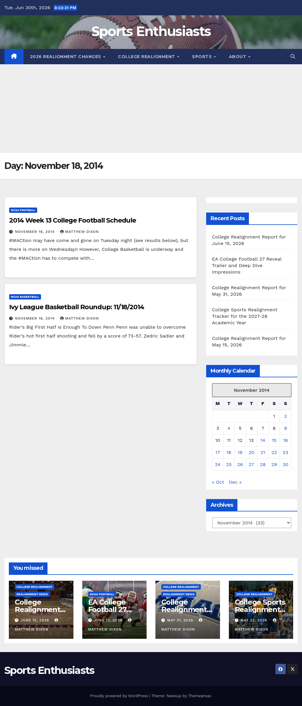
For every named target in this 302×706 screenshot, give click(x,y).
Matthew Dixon (79, 232)
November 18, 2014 (35, 232)
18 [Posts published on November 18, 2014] (228, 452)
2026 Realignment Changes (66, 56)
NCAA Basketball (25, 296)
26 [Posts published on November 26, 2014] (240, 464)
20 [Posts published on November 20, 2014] (251, 452)
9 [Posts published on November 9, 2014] (285, 428)
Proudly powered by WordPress (119, 696)
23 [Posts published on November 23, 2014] (285, 452)
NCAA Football (23, 210)
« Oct (218, 482)
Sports (202, 56)
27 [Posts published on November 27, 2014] (251, 464)
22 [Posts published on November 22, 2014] (274, 452)
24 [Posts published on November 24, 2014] (218, 464)
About (238, 56)
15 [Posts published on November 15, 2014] (274, 440)
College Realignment (147, 56)
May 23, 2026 (254, 620)
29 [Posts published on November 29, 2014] (274, 464)
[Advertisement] (151, 108)
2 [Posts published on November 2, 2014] (285, 416)
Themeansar (199, 696)
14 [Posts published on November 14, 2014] (262, 440)
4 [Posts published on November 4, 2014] (228, 428)
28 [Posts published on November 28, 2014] (263, 464)
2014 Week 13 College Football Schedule (72, 220)
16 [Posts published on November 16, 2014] (285, 440)
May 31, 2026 (181, 620)
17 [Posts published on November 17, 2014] (217, 452)
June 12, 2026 (109, 620)
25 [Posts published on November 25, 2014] (229, 464)
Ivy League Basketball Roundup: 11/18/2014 (76, 307)
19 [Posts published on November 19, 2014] (240, 452)
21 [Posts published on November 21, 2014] (262, 452)
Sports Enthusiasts (151, 31)
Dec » (235, 482)
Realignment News (32, 594)
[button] (292, 56)
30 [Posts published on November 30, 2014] (285, 464)
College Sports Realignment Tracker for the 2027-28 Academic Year (245, 316)
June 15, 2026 (36, 620)
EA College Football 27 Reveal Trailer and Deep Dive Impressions (247, 265)
